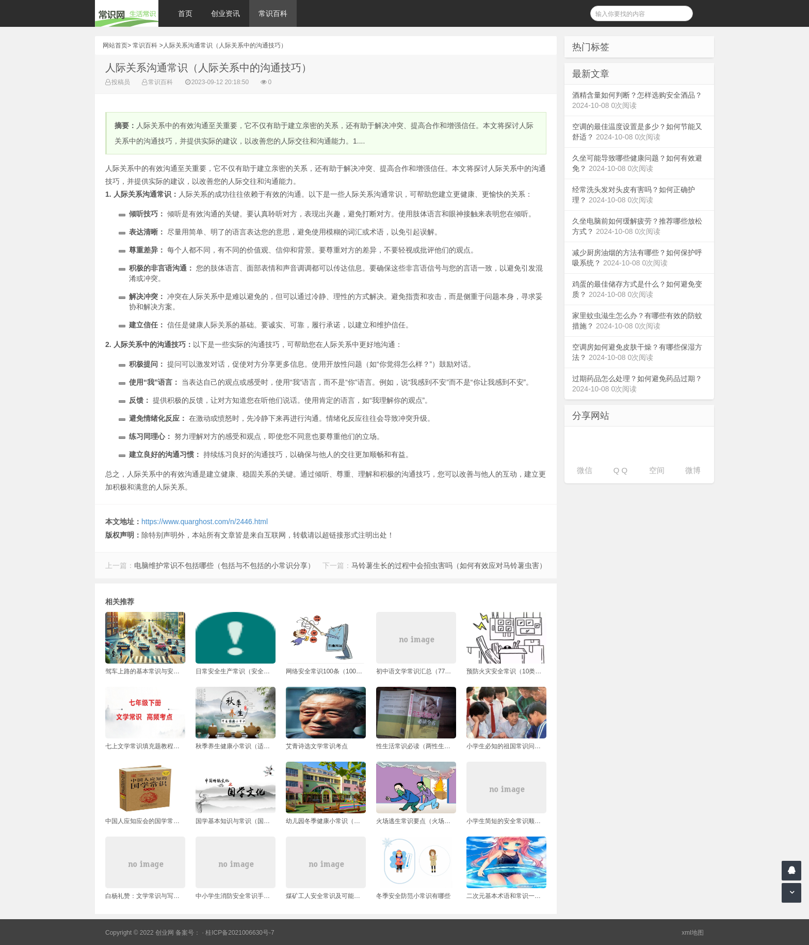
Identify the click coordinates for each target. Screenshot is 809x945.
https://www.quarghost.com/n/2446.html (204, 521)
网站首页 (115, 45)
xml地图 (693, 932)
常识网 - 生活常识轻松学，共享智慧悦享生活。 (126, 13)
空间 (657, 470)
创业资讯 (225, 13)
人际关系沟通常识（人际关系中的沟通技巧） (225, 45)
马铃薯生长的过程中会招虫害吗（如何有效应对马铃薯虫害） (448, 565)
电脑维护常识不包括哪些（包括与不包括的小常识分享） (224, 565)
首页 (185, 13)
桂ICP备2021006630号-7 (239, 932)
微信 (584, 470)
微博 (693, 470)
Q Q (620, 470)
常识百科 (272, 13)
